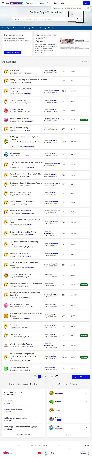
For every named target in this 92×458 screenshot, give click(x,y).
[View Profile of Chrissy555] (54, 221)
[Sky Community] (14, 3)
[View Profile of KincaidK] (28, 82)
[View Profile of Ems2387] (28, 156)
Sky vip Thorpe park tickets (20, 118)
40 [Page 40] (52, 377)
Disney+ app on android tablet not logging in (20, 427)
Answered (84, 119)
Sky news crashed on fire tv (20, 211)
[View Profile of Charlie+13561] (29, 347)
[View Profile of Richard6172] (55, 90)
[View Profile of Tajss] (25, 204)
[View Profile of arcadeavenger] (48, 345)
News (41, 3)
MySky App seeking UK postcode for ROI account (28, 80)
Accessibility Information (59, 445)
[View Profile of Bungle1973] (54, 140)
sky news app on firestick (19, 304)
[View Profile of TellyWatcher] (29, 247)
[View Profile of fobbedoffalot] (29, 307)
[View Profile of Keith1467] (28, 225)
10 (38, 142)
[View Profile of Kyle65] (53, 367)
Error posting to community (20, 274)
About (55, 3)
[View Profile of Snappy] (53, 294)
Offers (63, 3)
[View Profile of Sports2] (27, 103)
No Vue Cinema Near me (19, 367)
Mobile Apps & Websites (46, 12)
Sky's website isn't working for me (23, 232)
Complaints (71, 445)
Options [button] (84, 61)
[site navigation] (3, 3)
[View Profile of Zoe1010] (27, 176)
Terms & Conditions (33, 445)
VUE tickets (14, 70)
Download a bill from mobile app (22, 201)
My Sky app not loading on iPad (22, 354)
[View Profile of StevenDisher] (29, 234)
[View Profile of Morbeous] (28, 256)
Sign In (86, 3)
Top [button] (88, 446)
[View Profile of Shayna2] (28, 73)
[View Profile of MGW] (26, 286)
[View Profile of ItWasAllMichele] (49, 233)
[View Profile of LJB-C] (53, 315)
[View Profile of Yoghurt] (53, 70)
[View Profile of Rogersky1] (27, 298)
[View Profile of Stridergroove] (29, 167)
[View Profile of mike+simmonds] (29, 146)
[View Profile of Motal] (27, 337)
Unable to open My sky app (14, 409)
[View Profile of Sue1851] (27, 361)
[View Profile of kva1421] (8, 412)
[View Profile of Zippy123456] (29, 121)
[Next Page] (57, 377)
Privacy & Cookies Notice (45, 445)
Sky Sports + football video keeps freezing (26, 183)
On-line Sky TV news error (20, 89)
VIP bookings (15, 153)
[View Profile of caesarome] (54, 128)
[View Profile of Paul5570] (9, 429)
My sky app (14, 325)
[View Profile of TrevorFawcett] (29, 268)
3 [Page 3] (45, 377)
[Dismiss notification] (87, 8)
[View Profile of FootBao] (27, 186)
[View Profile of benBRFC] (54, 100)
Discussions (31, 3)
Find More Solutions (23, 435)
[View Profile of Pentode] (28, 93)
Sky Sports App (16, 334)
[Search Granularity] (18, 19)
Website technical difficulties (21, 344)
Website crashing (16, 109)
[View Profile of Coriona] (27, 370)
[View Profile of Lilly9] (26, 328)
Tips (48, 3)
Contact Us (22, 448)
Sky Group (71, 448)
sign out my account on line (20, 192)
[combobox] (50, 19)
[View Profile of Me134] (53, 192)
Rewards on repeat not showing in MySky (25, 174)
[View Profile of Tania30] (27, 112)
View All (68, 435)
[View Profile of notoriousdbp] (55, 183)
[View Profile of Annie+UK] (54, 264)
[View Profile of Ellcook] (27, 318)
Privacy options (22, 445)
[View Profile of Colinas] (27, 130)
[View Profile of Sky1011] (27, 277)
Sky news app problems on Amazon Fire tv (26, 283)
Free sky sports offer (18, 100)
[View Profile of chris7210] (27, 195)
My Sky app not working (19, 128)
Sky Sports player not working (21, 253)
